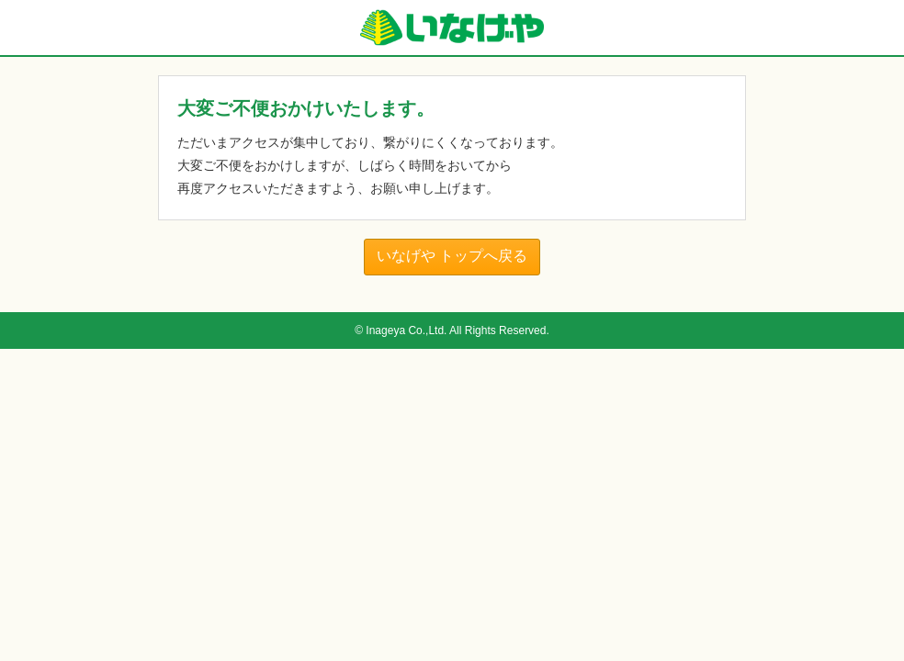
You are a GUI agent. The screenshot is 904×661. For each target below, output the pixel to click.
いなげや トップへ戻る (452, 255)
